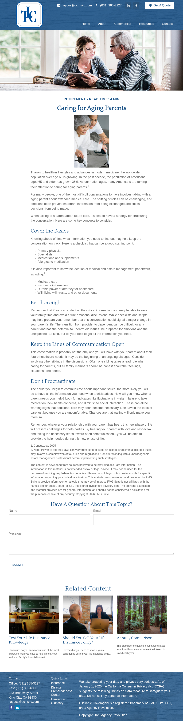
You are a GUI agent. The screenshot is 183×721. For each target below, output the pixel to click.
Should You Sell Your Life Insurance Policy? (84, 640)
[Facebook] (136, 5)
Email (97, 510)
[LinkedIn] (128, 5)
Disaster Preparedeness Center (61, 691)
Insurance (58, 683)
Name (13, 510)
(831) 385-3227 (108, 5)
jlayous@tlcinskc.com (74, 5)
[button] (85, 24)
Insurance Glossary (58, 701)
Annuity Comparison (134, 638)
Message (15, 533)
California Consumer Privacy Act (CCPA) (136, 686)
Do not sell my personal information (111, 696)
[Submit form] (18, 565)
